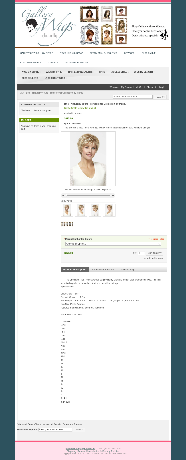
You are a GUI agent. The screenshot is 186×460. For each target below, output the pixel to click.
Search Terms (34, 424)
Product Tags (128, 269)
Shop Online (148, 53)
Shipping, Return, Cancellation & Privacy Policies (93, 451)
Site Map (21, 424)
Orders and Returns (72, 424)
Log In (162, 87)
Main (22, 93)
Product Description (74, 269)
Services (129, 53)
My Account (126, 87)
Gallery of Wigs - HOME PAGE (36, 53)
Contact (53, 62)
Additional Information (103, 269)
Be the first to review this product (80, 108)
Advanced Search (51, 424)
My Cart (139, 87)
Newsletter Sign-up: (27, 429)
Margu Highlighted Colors (78, 239)
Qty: (135, 253)
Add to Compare (155, 258)
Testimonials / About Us (103, 53)
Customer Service (30, 62)
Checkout (151, 87)
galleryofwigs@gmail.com (80, 448)
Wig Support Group (77, 62)
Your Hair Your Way (71, 53)
